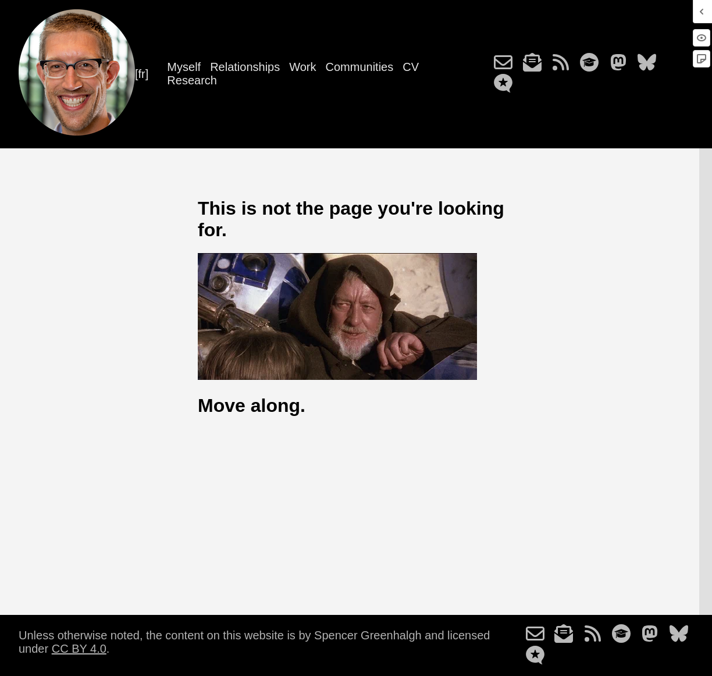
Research (192, 80)
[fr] (141, 73)
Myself (184, 67)
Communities (360, 67)
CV (411, 67)
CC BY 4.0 (79, 648)
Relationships (245, 67)
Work (302, 67)
